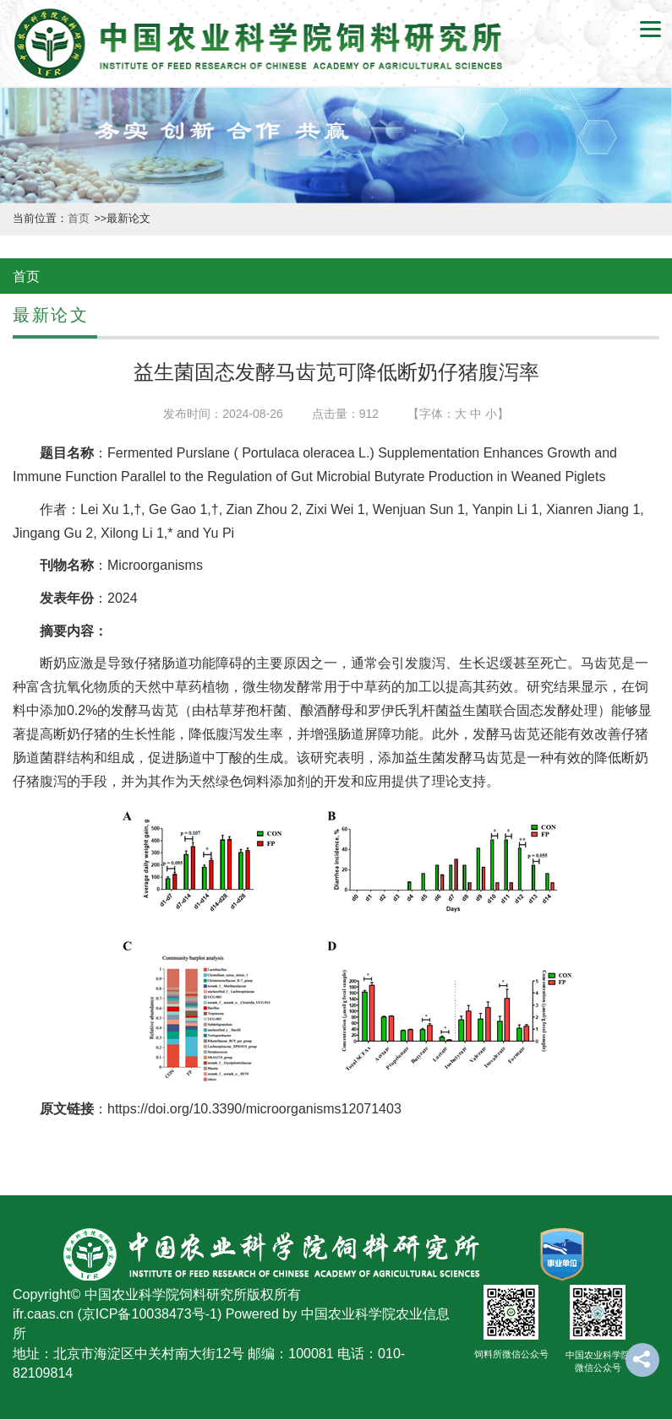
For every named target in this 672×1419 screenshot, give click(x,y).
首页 (80, 219)
